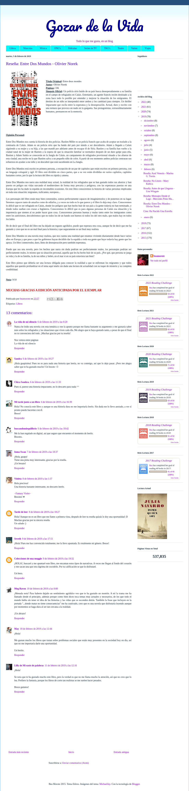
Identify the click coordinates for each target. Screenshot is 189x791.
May (16, 629)
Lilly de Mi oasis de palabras (29, 665)
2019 (144, 116)
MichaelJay (104, 784)
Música (43, 48)
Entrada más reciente (19, 752)
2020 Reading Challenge (159, 354)
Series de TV (90, 48)
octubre (148, 130)
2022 (144, 102)
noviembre (149, 125)
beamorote (159, 256)
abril (146, 159)
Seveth (17, 538)
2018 (144, 223)
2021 (144, 107)
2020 (144, 111)
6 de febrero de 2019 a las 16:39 (56, 402)
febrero (148, 169)
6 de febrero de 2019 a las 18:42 (53, 428)
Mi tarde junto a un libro (27, 402)
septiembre (149, 135)
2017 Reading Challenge (159, 460)
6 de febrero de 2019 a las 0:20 (52, 322)
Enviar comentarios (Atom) (75, 763)
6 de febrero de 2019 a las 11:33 (45, 382)
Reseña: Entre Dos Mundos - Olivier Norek (157, 205)
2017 (144, 228)
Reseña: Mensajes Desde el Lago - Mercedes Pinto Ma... (158, 197)
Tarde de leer (21, 512)
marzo (147, 164)
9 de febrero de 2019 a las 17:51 (37, 538)
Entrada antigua (121, 752)
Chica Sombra (21, 382)
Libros (13, 48)
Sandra (18, 359)
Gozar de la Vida (94, 26)
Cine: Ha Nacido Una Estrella (157, 211)
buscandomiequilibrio (25, 428)
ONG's (57, 48)
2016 (144, 233)
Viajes (148, 48)
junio (146, 150)
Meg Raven (20, 588)
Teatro (121, 48)
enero (147, 217)
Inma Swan (20, 452)
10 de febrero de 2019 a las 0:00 (42, 588)
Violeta (17, 478)
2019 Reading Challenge (159, 389)
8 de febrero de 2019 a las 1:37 (37, 478)
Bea (151, 287)
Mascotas (27, 48)
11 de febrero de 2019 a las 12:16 (61, 665)
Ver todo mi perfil (159, 260)
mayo (147, 154)
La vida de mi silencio (25, 322)
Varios (134, 48)
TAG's (107, 48)
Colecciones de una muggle (28, 558)
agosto (147, 140)
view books (175, 300)
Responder (19, 348)
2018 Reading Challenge (159, 425)
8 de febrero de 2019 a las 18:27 (44, 512)
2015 (144, 238)
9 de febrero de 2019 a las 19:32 (58, 558)
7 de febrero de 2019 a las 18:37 (42, 452)
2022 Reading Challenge (159, 282)
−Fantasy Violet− (22, 493)
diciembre (149, 120)
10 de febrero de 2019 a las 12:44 (36, 629)
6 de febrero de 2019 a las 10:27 (38, 359)
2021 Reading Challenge (159, 318)
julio (146, 145)
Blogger (136, 784)
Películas (72, 48)
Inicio (71, 752)
